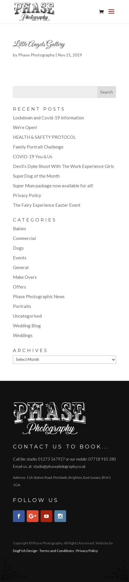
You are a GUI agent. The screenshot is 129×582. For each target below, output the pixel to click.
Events (19, 257)
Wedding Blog (27, 325)
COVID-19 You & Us (32, 156)
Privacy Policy (27, 195)
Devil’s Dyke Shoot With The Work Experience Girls (63, 166)
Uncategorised (27, 315)
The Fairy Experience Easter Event (47, 205)
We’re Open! (25, 127)
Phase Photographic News (39, 296)
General (21, 267)
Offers (19, 286)
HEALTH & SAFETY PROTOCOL (44, 137)
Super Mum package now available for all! (53, 185)
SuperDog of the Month (36, 176)
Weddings (23, 335)
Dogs (18, 248)
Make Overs (25, 277)
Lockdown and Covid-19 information (48, 117)
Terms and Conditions (56, 550)
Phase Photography (36, 54)
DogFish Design (25, 550)
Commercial (24, 238)
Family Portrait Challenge (38, 146)
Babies (19, 228)
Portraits (22, 306)
